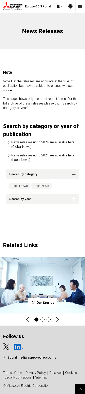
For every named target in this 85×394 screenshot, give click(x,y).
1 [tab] (36, 319)
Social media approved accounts (31, 357)
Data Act (55, 373)
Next (57, 319)
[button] (74, 174)
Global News (20, 185)
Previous (28, 319)
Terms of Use (12, 373)
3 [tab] (49, 319)
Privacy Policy (36, 373)
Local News (41, 185)
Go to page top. (80, 389)
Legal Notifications (18, 377)
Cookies (71, 373)
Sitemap (41, 377)
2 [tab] (42, 319)
